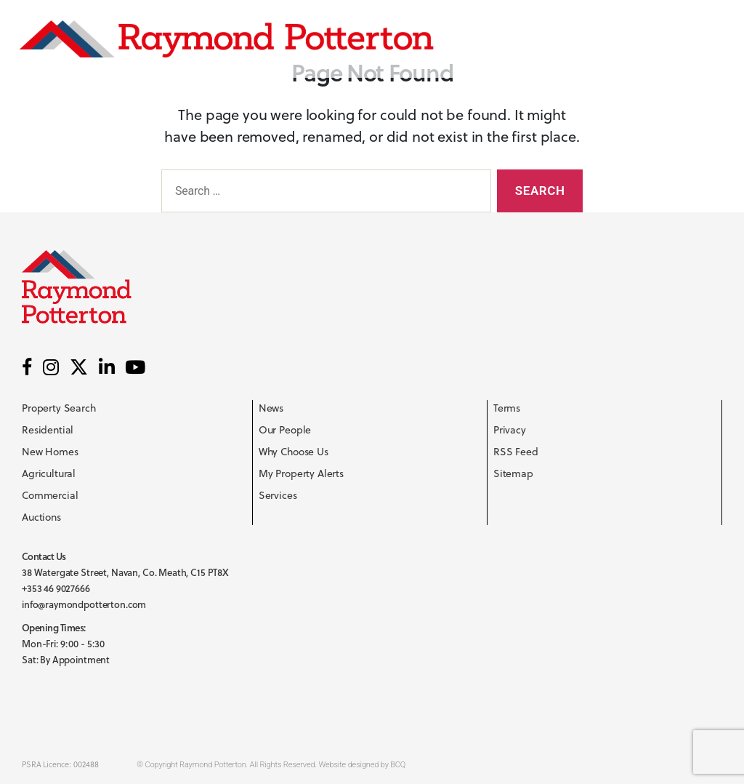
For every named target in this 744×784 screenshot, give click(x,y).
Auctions (41, 517)
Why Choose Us (293, 451)
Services (278, 495)
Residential (47, 430)
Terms (506, 408)
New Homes (50, 451)
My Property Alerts (301, 473)
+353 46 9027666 (56, 588)
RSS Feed (515, 451)
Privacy (509, 430)
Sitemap (513, 473)
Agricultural (49, 473)
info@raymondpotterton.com (84, 604)
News (271, 408)
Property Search (59, 408)
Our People (285, 430)
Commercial (50, 495)
